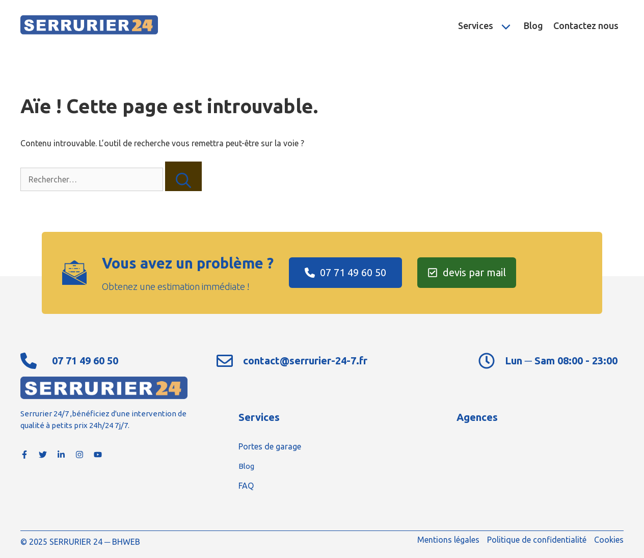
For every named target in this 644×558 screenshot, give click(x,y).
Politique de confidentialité (536, 539)
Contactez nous (586, 25)
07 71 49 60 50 (85, 360)
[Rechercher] (183, 176)
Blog (533, 25)
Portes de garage (269, 446)
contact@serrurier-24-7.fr (305, 360)
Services (488, 25)
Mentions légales (448, 539)
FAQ (246, 485)
